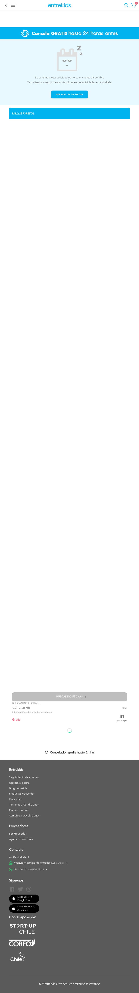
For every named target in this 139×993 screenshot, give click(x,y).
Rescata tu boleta (19, 783)
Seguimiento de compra (24, 777)
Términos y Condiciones (24, 804)
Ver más (26, 708)
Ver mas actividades (69, 94)
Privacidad (15, 799)
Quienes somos (18, 810)
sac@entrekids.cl (19, 857)
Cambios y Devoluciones (24, 815)
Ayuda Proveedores (21, 839)
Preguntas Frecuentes (22, 794)
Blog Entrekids (18, 788)
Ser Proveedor (17, 833)
